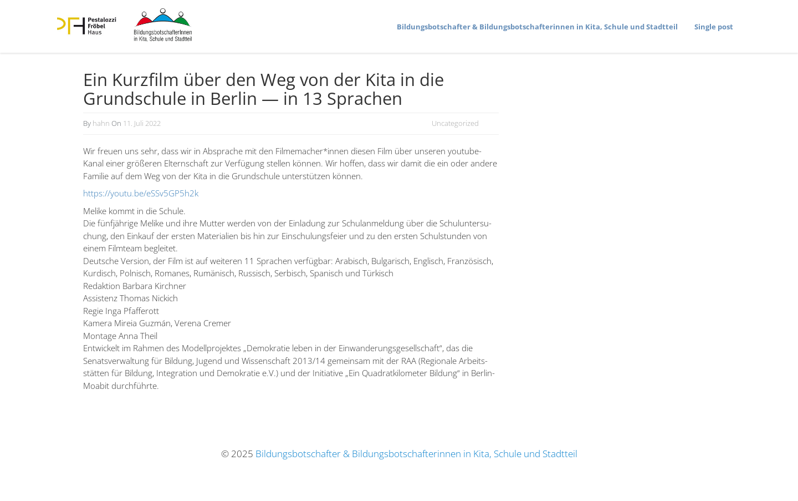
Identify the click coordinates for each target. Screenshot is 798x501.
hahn (101, 123)
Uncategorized (455, 123)
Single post (713, 27)
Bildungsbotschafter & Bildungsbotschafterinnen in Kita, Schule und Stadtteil (416, 453)
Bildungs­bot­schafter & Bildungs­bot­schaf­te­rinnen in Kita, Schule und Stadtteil (537, 27)
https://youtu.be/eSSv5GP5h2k (140, 193)
